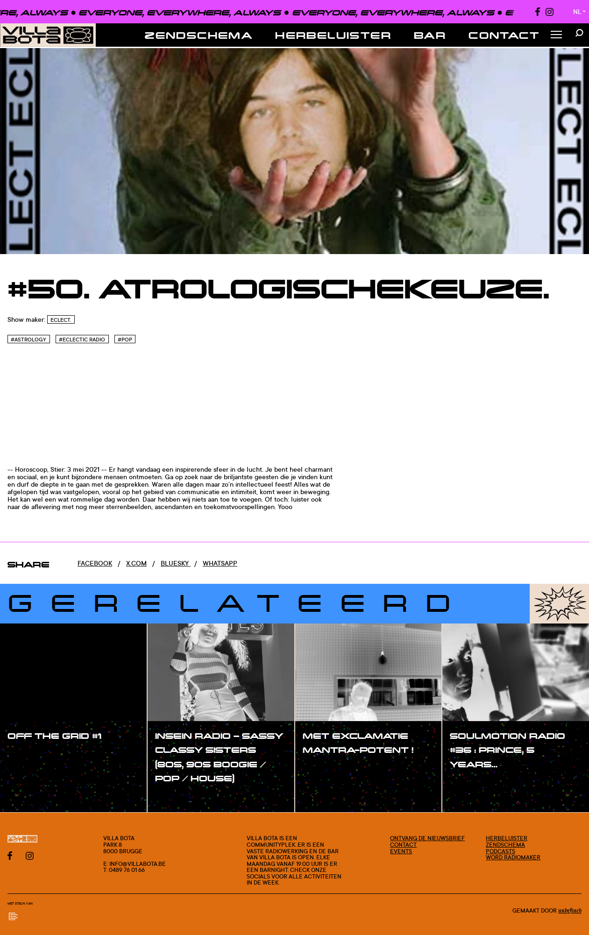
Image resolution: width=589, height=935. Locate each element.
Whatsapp (220, 563)
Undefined (570, 910)
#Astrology (28, 339)
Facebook (95, 563)
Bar (430, 35)
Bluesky (176, 563)
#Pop (125, 339)
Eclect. (60, 320)
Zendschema (199, 35)
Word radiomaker (513, 857)
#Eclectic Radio (82, 339)
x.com (136, 563)
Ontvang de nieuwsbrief (427, 838)
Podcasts (500, 851)
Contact (503, 35)
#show (28, 754)
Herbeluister (333, 35)
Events (401, 851)
